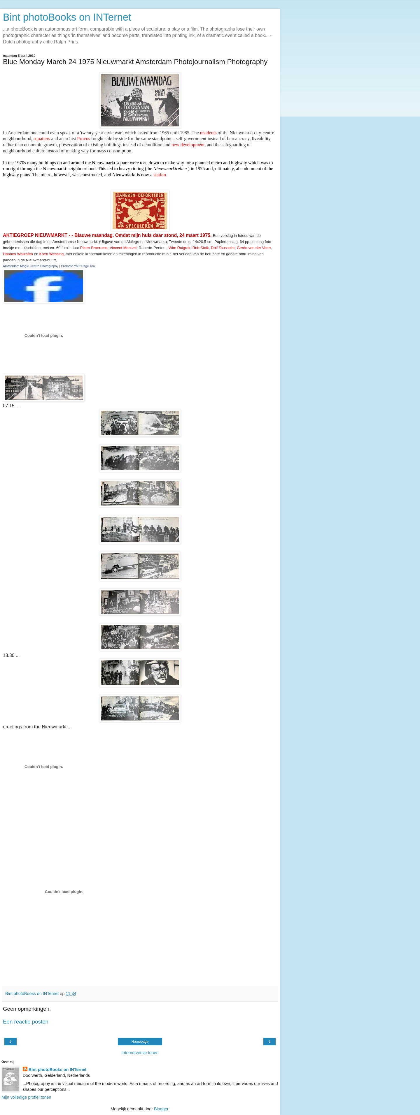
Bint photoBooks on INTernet (67, 17)
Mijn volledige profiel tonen (26, 1097)
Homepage (140, 1042)
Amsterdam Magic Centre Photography (30, 266)
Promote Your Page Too (78, 266)
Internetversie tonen (139, 1052)
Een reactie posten (25, 1022)
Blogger (161, 1109)
